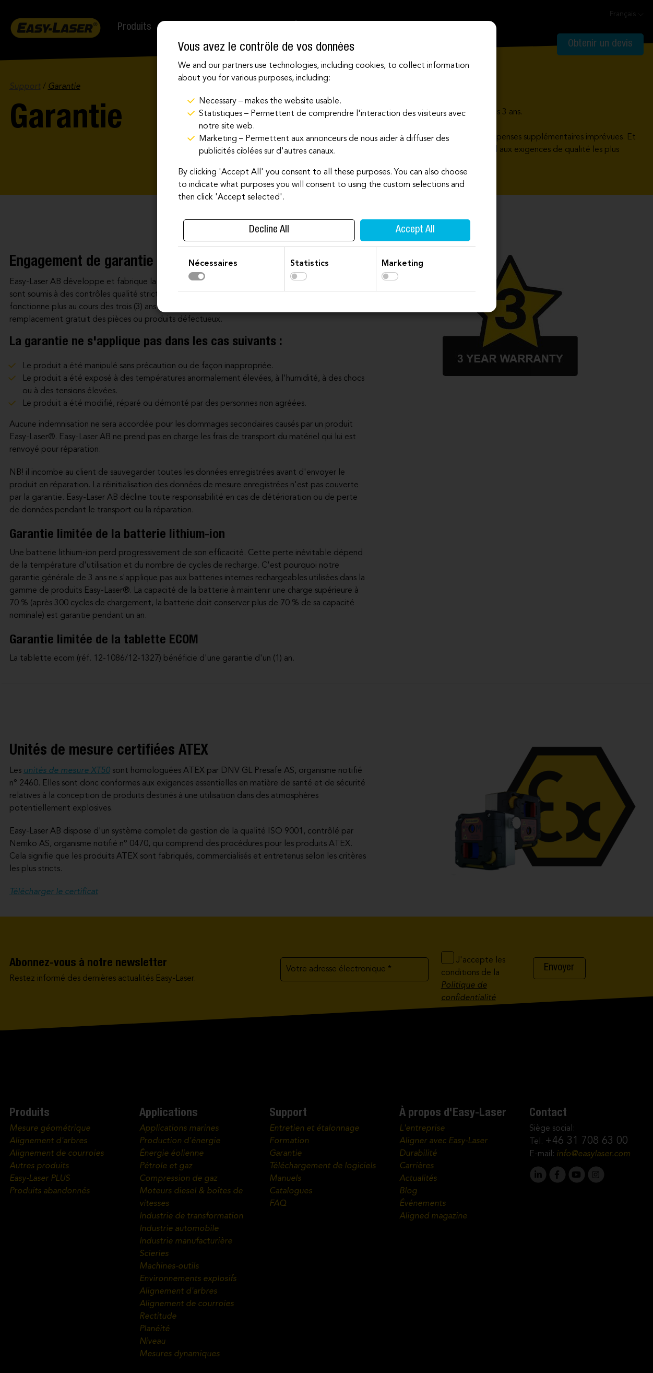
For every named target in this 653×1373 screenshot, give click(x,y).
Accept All (415, 230)
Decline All (269, 230)
